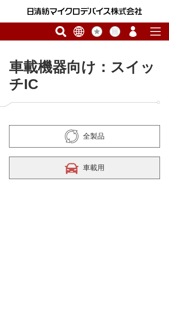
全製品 (85, 136)
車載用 (85, 168)
